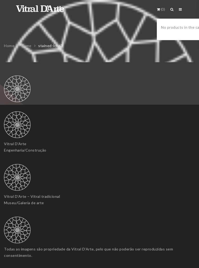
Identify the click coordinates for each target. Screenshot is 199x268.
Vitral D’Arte (15, 143)
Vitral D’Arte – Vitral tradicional (32, 196)
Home (9, 45)
